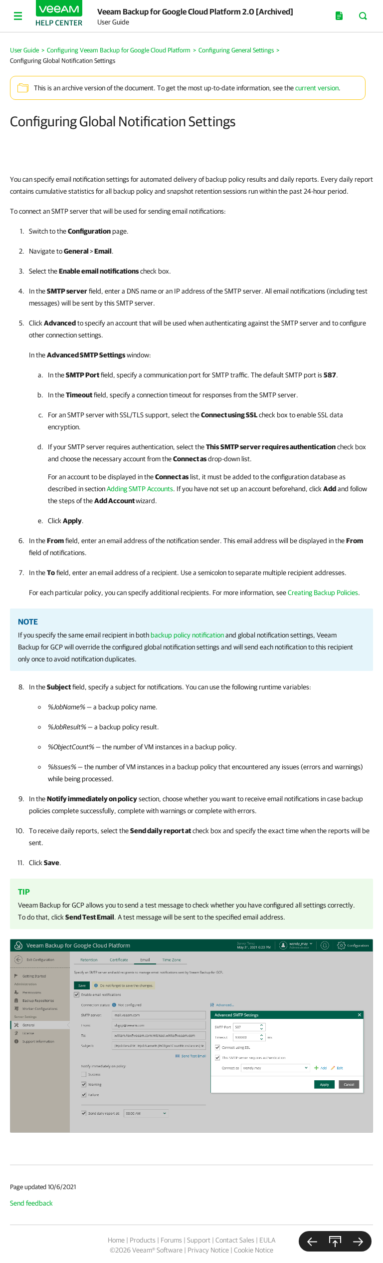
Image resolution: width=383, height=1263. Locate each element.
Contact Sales (234, 1240)
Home (116, 1240)
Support (198, 1240)
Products (143, 1240)
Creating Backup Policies (323, 593)
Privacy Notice (208, 1250)
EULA (267, 1240)
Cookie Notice (253, 1250)
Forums (171, 1240)
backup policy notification (187, 635)
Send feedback (31, 1203)
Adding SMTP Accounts (140, 489)
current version (317, 88)
